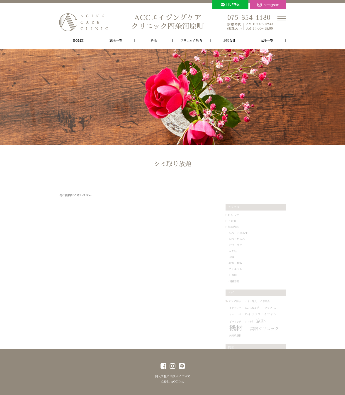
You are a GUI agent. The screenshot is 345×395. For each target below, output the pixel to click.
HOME (78, 40)
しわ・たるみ (242, 239)
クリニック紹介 (191, 40)
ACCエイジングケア (167, 22)
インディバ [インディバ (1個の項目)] (241, 308)
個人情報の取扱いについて (172, 375)
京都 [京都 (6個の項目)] (267, 321)
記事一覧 (267, 40)
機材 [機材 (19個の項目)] (241, 328)
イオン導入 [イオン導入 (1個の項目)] (256, 301)
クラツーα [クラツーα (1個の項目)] (276, 308)
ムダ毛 (238, 251)
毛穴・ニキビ (242, 245)
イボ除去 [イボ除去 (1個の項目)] (271, 301)
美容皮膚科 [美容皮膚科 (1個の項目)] (275, 335)
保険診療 (239, 281)
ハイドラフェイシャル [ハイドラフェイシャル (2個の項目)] (266, 314)
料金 (154, 40)
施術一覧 (115, 40)
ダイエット (241, 269)
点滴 (237, 257)
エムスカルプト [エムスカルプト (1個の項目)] (258, 308)
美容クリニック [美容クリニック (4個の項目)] (249, 335)
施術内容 (239, 227)
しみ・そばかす (243, 233)
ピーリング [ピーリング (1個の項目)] (241, 322)
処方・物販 (241, 263)
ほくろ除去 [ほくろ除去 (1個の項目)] (241, 301)
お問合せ (229, 40)
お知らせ (239, 215)
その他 (238, 221)
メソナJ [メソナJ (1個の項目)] (254, 322)
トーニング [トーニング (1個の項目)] (241, 315)
